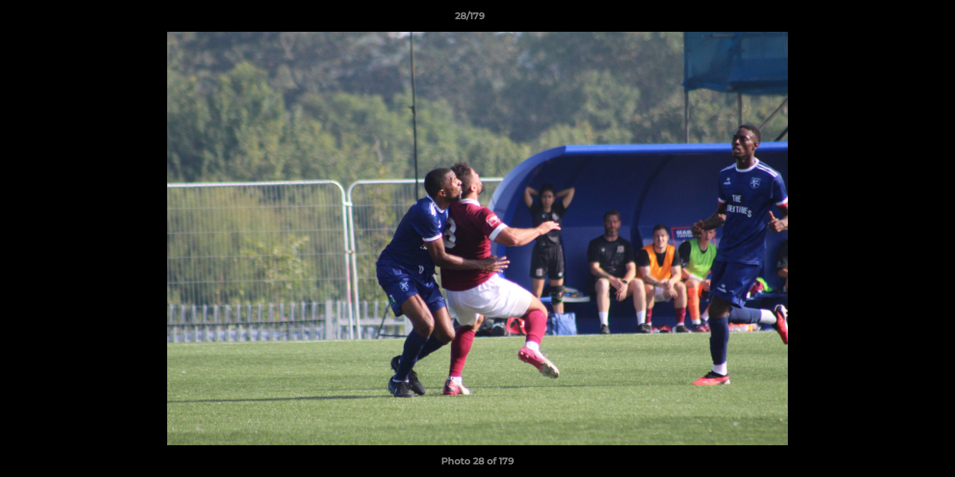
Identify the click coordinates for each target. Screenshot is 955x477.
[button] (899, 19)
